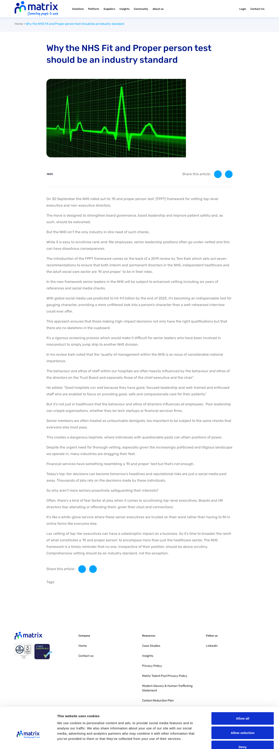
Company (84, 635)
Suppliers (109, 8)
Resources (148, 635)
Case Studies (151, 646)
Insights (124, 8)
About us (158, 8)
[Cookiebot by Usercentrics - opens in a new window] (28, 740)
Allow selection (242, 706)
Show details (229, 740)
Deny (243, 720)
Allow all (242, 692)
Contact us (86, 656)
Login (242, 8)
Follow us (212, 635)
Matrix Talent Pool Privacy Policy (164, 676)
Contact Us (257, 8)
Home (19, 24)
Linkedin (212, 646)
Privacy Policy (152, 666)
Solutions (78, 8)
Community (141, 8)
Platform (93, 8)
